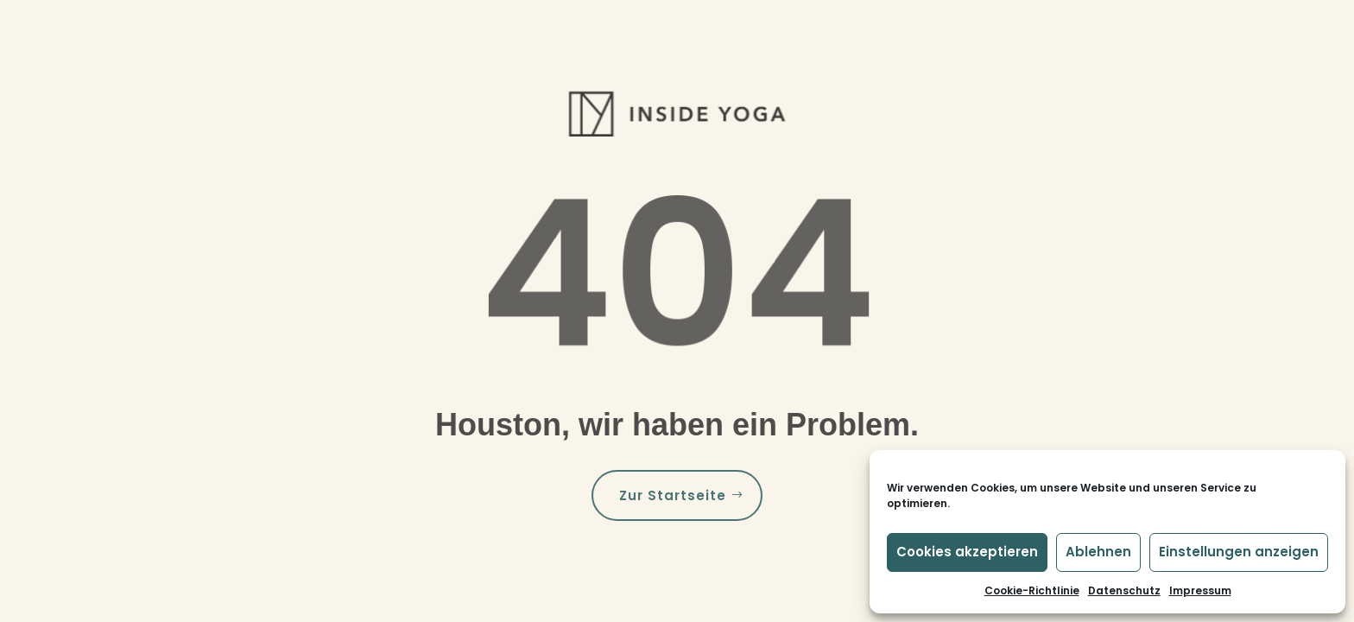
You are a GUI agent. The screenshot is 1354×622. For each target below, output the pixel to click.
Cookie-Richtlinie (1031, 590)
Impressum (1200, 590)
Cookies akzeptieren (967, 552)
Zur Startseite (672, 495)
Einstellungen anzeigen (1239, 552)
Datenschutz (1124, 590)
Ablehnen (1098, 552)
